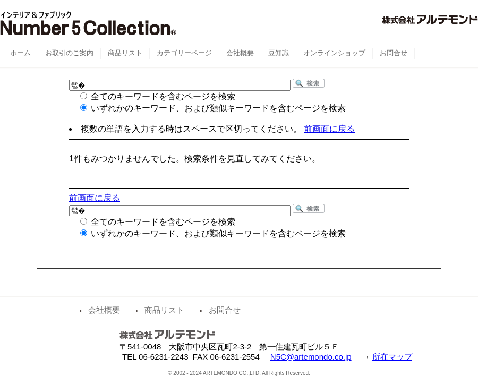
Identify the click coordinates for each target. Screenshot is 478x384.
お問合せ (225, 309)
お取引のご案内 (69, 53)
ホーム (20, 53)
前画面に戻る (329, 128)
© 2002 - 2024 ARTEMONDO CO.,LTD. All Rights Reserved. (239, 373)
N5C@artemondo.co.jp (311, 356)
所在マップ (392, 356)
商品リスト (164, 309)
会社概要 (104, 309)
